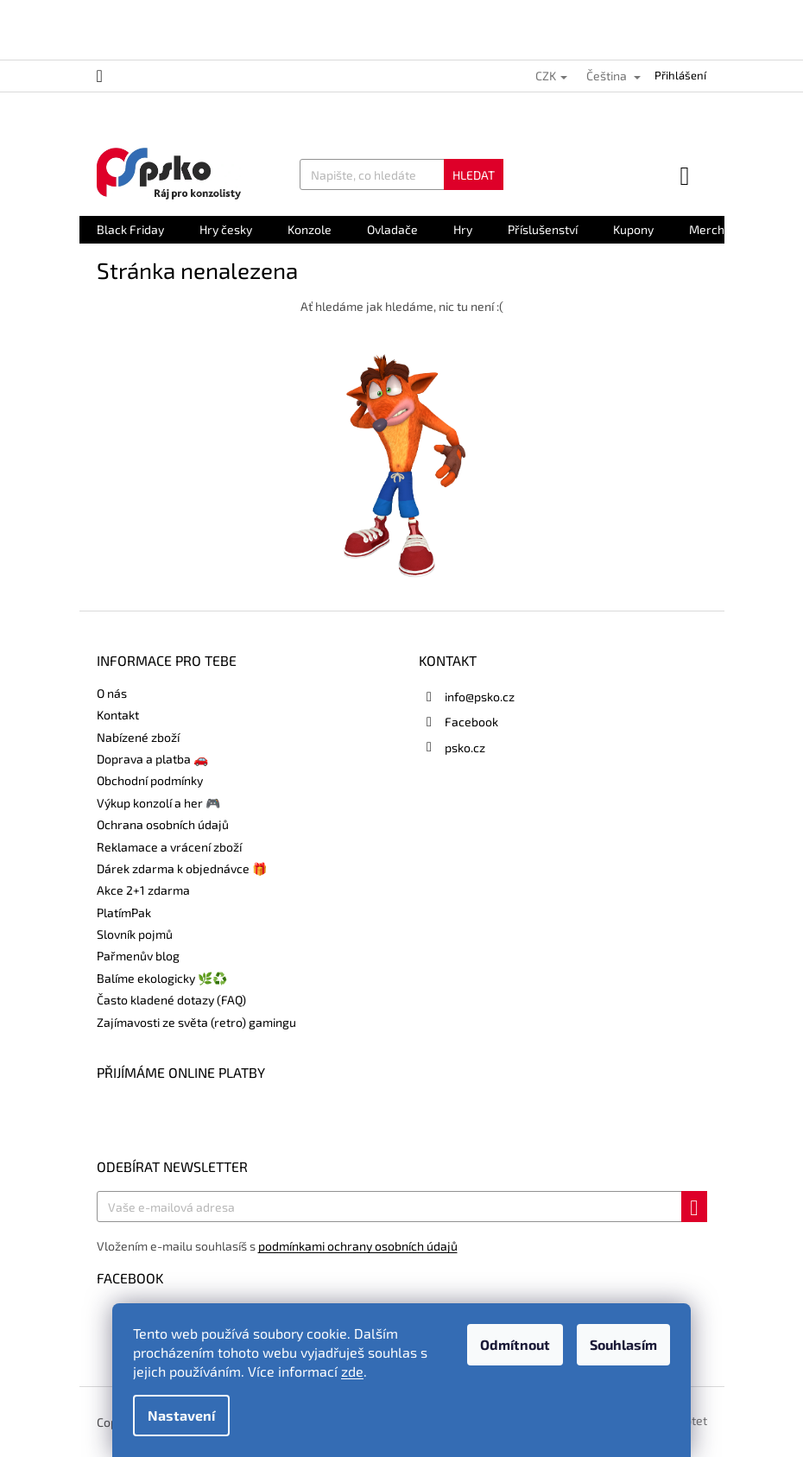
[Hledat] (401, 174)
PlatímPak (124, 912)
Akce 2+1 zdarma (143, 890)
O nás (112, 693)
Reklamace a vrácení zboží (169, 846)
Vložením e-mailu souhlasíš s (277, 1245)
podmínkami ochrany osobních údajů (358, 1245)
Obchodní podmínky (150, 780)
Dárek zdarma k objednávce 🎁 (182, 868)
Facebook (471, 721)
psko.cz (465, 747)
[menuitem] (130, 230)
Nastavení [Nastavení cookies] (181, 1415)
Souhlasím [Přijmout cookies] (623, 1344)
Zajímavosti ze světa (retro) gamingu (196, 1022)
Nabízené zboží (138, 737)
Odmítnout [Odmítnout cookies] (515, 1344)
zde (352, 1371)
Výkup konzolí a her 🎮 (158, 802)
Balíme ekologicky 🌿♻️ (162, 978)
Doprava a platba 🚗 (152, 758)
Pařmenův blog (138, 955)
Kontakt (118, 714)
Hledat (473, 175)
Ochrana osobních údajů (163, 824)
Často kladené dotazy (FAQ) (171, 999)
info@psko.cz (480, 696)
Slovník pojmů (135, 934)
